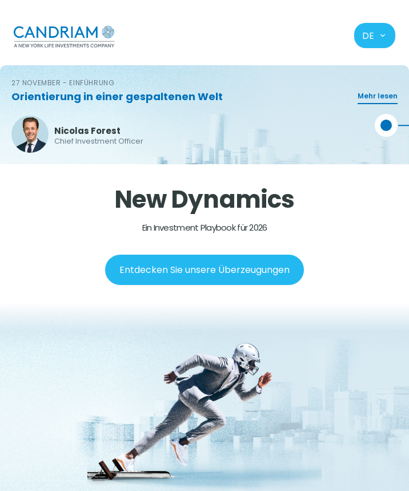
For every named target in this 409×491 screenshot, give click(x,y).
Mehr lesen (378, 96)
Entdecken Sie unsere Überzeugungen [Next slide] (204, 269)
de (374, 35)
